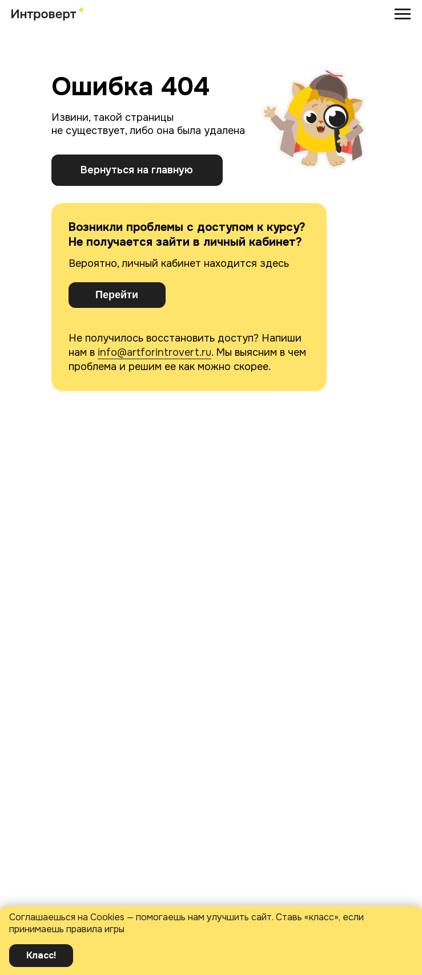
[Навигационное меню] (403, 14)
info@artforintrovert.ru (154, 352)
